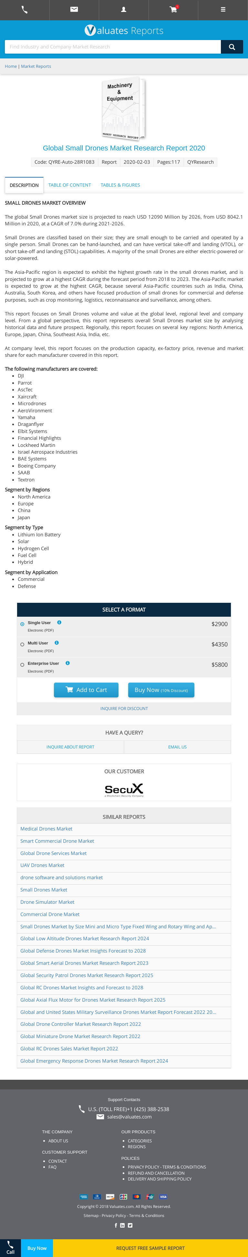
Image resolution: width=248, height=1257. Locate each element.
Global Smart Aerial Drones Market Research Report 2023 (84, 963)
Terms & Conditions (146, 1215)
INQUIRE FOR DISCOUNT (124, 708)
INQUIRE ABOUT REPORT (70, 747)
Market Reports (36, 66)
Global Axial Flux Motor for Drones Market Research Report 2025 (93, 999)
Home (11, 66)
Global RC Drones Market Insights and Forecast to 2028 (81, 987)
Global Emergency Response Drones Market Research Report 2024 (94, 1060)
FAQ (52, 1167)
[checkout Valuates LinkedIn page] (124, 1225)
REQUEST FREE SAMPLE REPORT (150, 1248)
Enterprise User (43, 663)
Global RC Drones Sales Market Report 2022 (69, 1048)
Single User (39, 622)
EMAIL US (177, 747)
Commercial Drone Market (49, 914)
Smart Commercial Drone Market (57, 841)
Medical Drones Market (46, 828)
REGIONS (137, 1146)
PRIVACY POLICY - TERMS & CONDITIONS (167, 1167)
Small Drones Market (43, 889)
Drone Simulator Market (47, 902)
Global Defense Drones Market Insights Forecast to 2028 (83, 950)
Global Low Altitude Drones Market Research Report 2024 (84, 938)
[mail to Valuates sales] (74, 10)
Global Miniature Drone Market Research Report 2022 (80, 1036)
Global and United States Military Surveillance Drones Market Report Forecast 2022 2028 (118, 1012)
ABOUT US (58, 1141)
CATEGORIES (140, 1141)
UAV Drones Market (42, 865)
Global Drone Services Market (53, 853)
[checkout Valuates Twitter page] (131, 1225)
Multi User (38, 643)
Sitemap (91, 1215)
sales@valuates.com (129, 1116)
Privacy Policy (114, 1215)
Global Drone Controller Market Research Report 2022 (80, 1024)
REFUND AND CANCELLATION (156, 1173)
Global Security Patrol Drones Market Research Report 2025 (86, 975)
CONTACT (57, 1161)
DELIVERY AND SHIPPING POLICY (159, 1179)
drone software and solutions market (61, 877)
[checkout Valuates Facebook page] (117, 1225)
